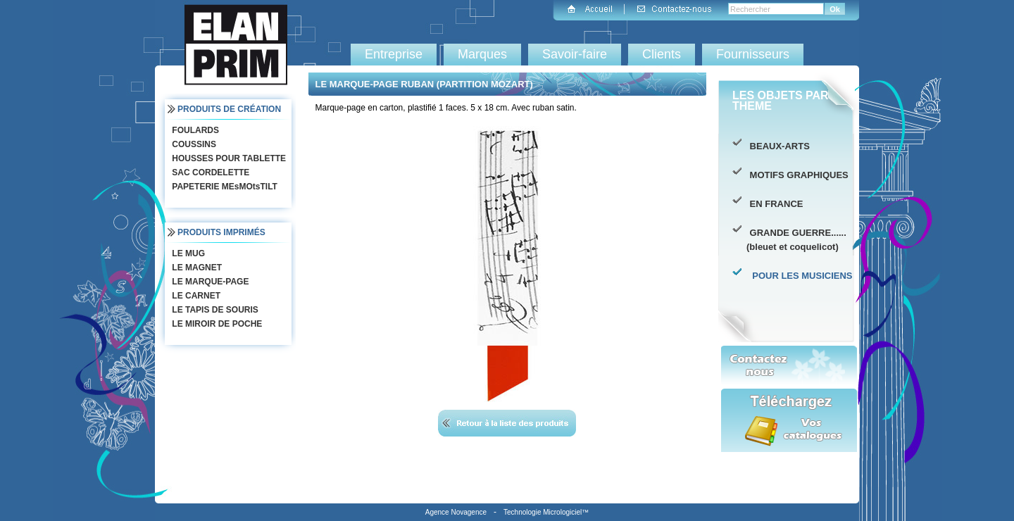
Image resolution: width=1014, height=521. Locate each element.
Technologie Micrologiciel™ (546, 512)
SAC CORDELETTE (209, 172)
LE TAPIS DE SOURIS (213, 310)
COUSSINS (192, 144)
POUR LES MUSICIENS (799, 275)
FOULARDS (194, 130)
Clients (661, 54)
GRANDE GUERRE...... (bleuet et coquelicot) (796, 239)
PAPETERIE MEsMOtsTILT (223, 187)
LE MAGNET (195, 267)
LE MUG (187, 253)
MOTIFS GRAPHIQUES (797, 175)
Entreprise (393, 54)
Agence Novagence (456, 512)
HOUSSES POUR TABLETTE (227, 158)
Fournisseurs (753, 54)
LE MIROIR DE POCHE (215, 324)
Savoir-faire (575, 54)
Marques (482, 54)
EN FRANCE (774, 204)
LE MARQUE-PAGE (209, 282)
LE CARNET (194, 296)
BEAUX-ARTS (778, 146)
